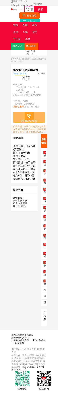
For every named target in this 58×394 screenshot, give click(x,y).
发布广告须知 (38, 340)
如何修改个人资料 (20, 337)
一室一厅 (29, 54)
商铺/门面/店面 (23, 59)
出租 (33, 51)
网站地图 (19, 343)
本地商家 (31, 46)
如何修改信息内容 (20, 340)
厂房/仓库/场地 (20, 203)
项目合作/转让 (20, 206)
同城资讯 (17, 46)
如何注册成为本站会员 (22, 334)
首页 (13, 59)
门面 (27, 51)
